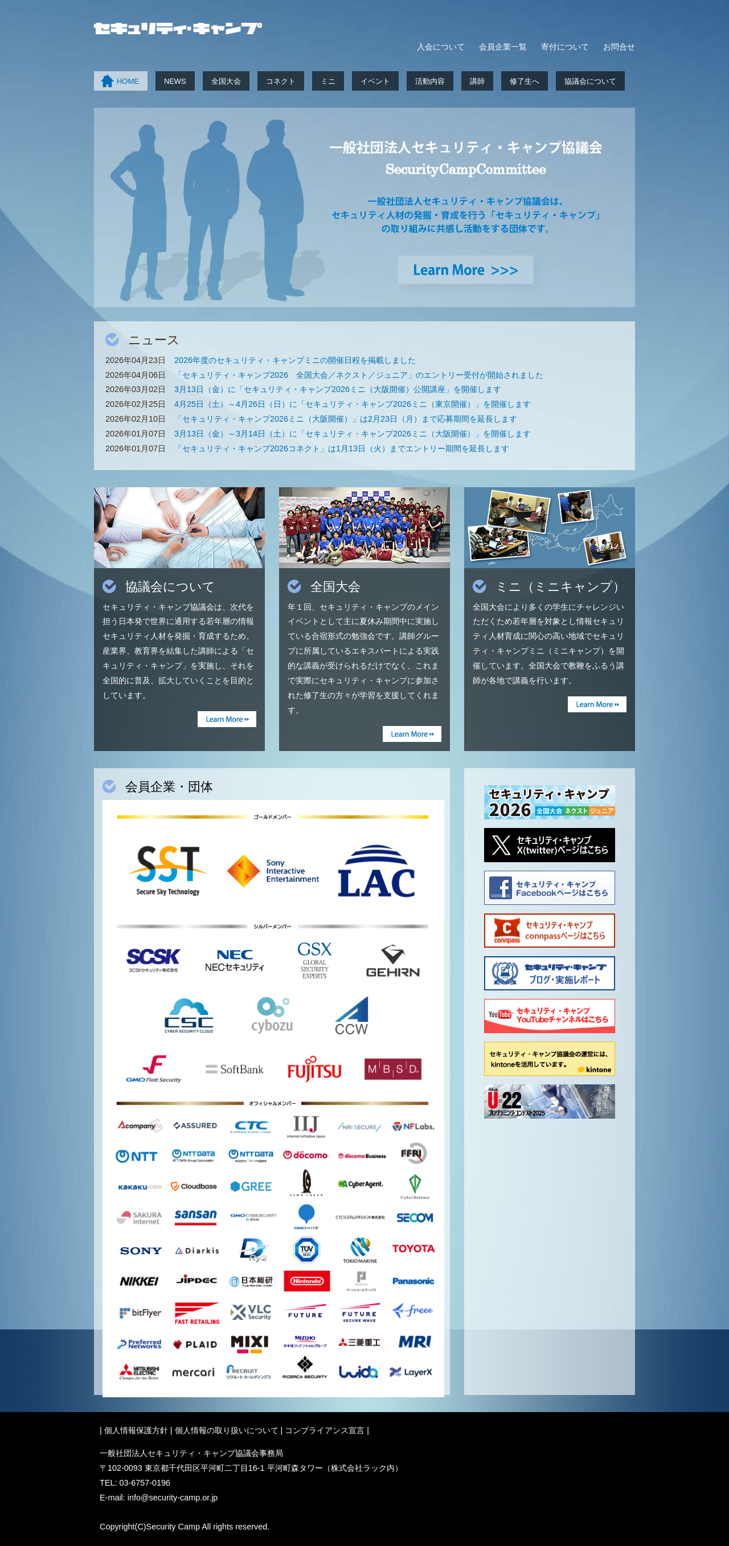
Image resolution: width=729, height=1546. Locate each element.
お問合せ (619, 46)
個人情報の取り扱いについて (227, 1430)
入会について (441, 46)
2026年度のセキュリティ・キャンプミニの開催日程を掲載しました (295, 360)
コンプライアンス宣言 (324, 1430)
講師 (477, 81)
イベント (375, 81)
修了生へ (524, 81)
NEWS (175, 81)
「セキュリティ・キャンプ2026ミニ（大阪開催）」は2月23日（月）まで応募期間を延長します (345, 418)
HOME (128, 81)
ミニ (328, 81)
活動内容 (430, 81)
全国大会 (226, 81)
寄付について (565, 46)
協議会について (590, 81)
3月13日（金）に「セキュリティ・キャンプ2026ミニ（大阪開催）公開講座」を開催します (337, 389)
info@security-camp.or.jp (173, 1497)
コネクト (281, 81)
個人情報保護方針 (136, 1430)
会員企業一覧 (503, 46)
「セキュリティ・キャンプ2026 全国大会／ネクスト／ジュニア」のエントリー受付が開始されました (358, 375)
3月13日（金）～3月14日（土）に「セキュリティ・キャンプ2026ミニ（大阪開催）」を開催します (352, 433)
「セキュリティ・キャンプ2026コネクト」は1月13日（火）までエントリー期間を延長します (341, 448)
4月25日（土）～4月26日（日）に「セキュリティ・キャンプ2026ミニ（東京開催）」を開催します (352, 404)
